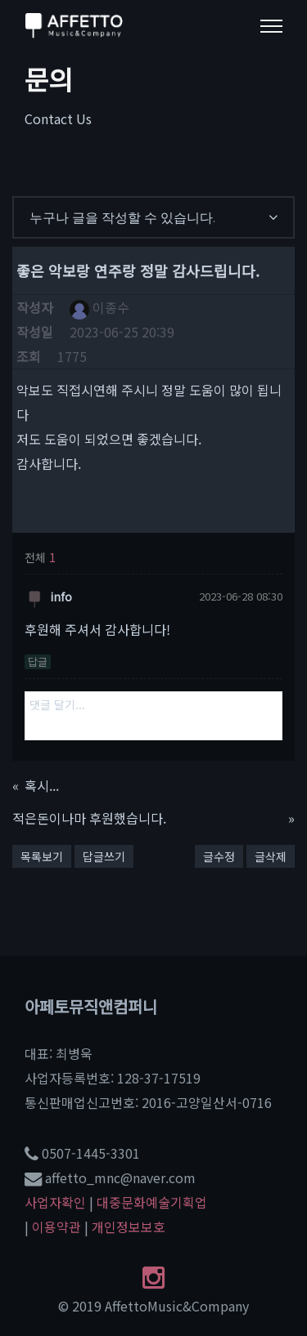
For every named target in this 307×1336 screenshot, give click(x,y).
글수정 (219, 856)
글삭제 (271, 856)
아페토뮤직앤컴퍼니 (91, 1006)
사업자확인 (55, 1202)
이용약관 (56, 1226)
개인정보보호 (128, 1226)
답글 (37, 662)
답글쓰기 (104, 856)
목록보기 (41, 856)
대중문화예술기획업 (152, 1202)
